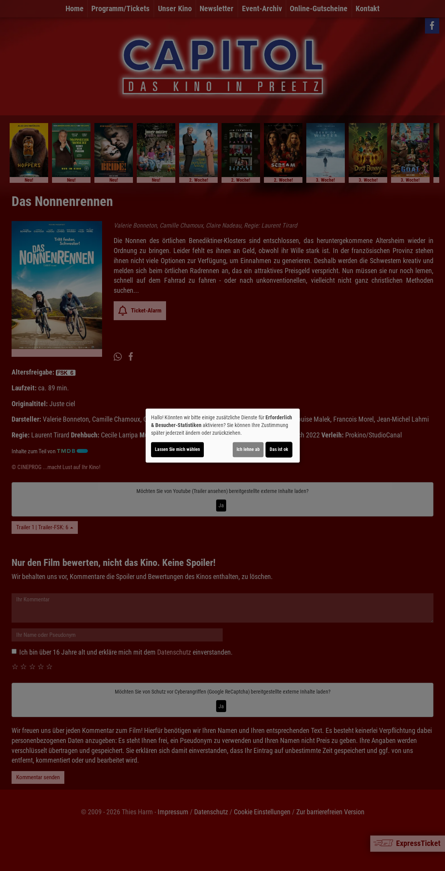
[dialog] (223, 435)
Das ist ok (279, 449)
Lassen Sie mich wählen (177, 449)
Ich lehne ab (248, 449)
